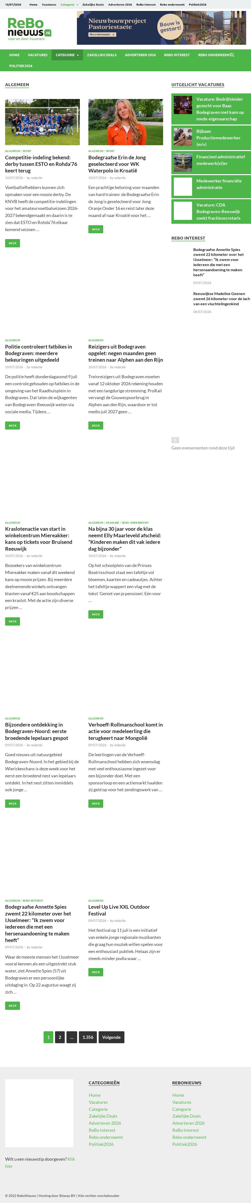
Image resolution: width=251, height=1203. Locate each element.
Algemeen (12, 151)
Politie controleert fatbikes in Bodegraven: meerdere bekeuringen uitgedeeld (38, 353)
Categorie (67, 4)
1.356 (88, 1037)
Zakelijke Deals (93, 4)
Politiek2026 (197, 4)
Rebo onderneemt (172, 4)
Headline (112, 522)
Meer (10, 242)
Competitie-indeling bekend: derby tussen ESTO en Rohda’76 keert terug (41, 164)
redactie (36, 178)
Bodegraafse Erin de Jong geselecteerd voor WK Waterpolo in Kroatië (117, 164)
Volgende (111, 1037)
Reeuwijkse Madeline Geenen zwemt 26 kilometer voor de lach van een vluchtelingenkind (221, 298)
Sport (27, 151)
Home (33, 4)
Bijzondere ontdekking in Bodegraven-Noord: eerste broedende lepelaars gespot (36, 731)
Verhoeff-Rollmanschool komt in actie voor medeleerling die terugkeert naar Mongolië (125, 731)
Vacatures (49, 4)
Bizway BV (67, 1196)
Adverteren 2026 (120, 4)
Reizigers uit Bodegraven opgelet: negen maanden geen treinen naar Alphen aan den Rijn (125, 353)
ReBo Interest (146, 4)
